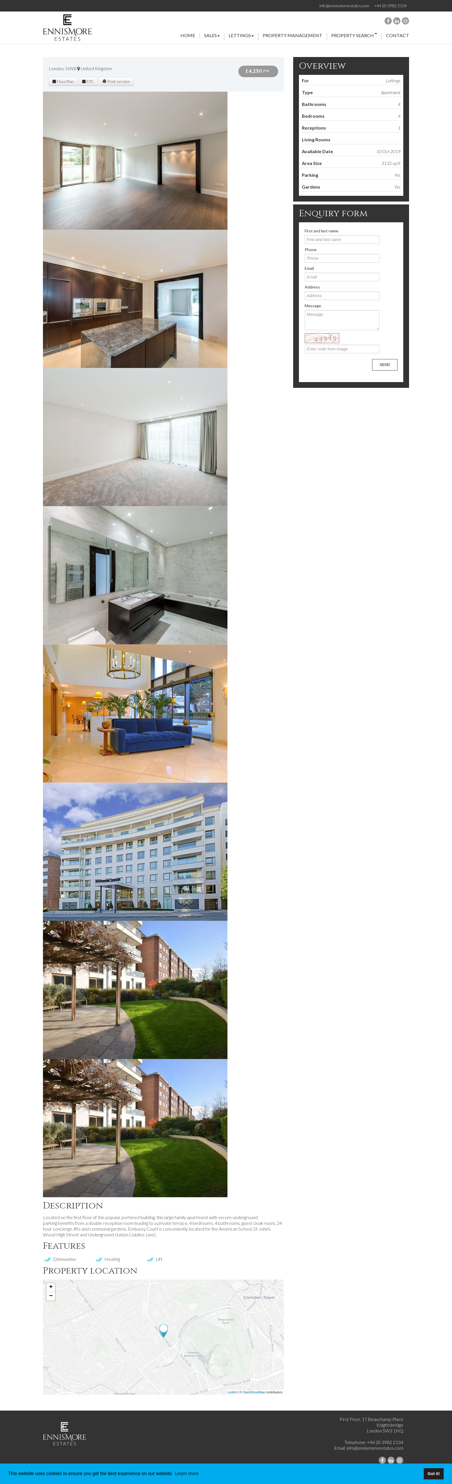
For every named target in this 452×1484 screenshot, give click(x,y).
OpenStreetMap (254, 1392)
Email (309, 268)
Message (313, 305)
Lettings (241, 35)
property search (354, 35)
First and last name (321, 230)
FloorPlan (63, 81)
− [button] (51, 1296)
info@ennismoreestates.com (344, 5)
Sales (212, 35)
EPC (88, 81)
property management (292, 35)
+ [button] (51, 1287)
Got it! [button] (433, 1473)
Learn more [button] (187, 1473)
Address (312, 286)
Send (385, 365)
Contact (397, 35)
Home (187, 35)
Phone (311, 249)
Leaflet (232, 1392)
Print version (116, 81)
